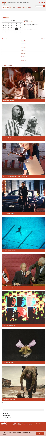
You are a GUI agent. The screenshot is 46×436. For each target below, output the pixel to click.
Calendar (5, 410)
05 (8, 25)
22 (16, 29)
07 (20, 33)
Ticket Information (7, 417)
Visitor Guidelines (30, 424)
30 (11, 23)
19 (8, 29)
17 (3, 29)
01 (16, 23)
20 (11, 29)
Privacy (25, 424)
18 (5, 29)
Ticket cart (4, 4)
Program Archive (6, 415)
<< (2, 20)
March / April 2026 (28, 21)
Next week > (43, 38)
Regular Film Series (7, 413)
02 (20, 23)
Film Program (5, 7)
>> (21, 20)
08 (16, 25)
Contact (17, 425)
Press (18, 2)
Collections (12, 7)
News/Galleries (11, 2)
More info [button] (4, 434)
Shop (15, 2)
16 (20, 27)
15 (16, 27)
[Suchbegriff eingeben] (39, 6)
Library (29, 7)
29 (8, 23)
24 (3, 31)
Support (21, 2)
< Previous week (4, 38)
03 (3, 25)
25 (5, 31)
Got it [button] (40, 433)
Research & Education (21, 7)
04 (5, 25)
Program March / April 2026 (8, 411)
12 (8, 27)
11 (5, 27)
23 (20, 29)
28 (5, 23)
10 (3, 27)
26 (8, 31)
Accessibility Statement (19, 424)
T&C (13, 424)
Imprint (14, 425)
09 (20, 25)
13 (11, 27)
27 (3, 23)
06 (11, 25)
